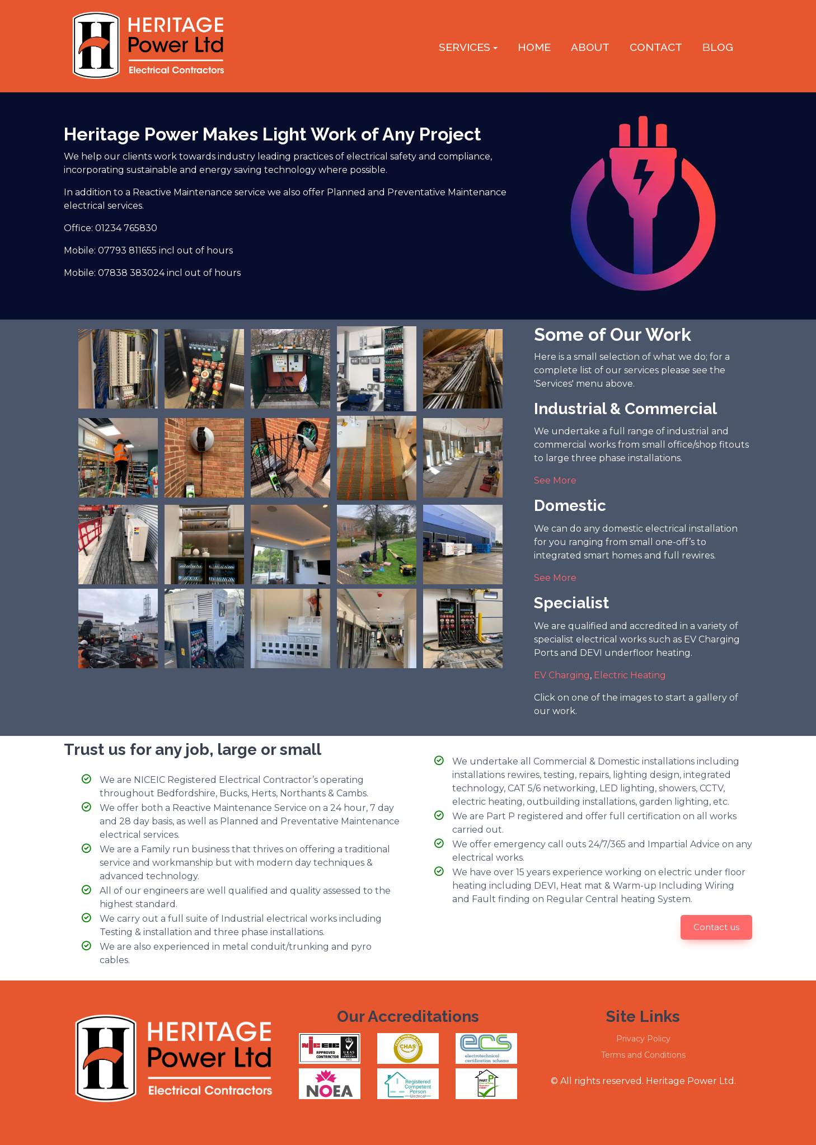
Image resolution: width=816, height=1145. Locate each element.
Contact (656, 47)
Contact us (716, 927)
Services (464, 47)
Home (534, 47)
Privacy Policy (643, 1039)
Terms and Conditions (643, 1055)
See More (555, 480)
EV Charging (562, 675)
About (590, 47)
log (717, 47)
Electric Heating (630, 675)
